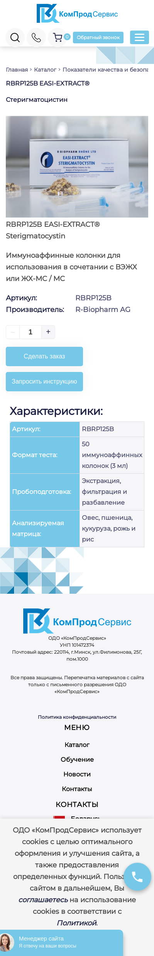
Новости (77, 774)
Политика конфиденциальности (77, 717)
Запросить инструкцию (44, 381)
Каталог (77, 745)
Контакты (77, 789)
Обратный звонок (98, 37)
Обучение (77, 759)
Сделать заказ (44, 356)
